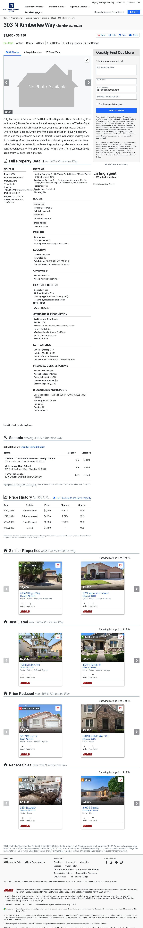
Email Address (102, 87)
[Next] (136, 589)
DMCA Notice (60, 876)
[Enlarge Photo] (87, 60)
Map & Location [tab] (32, 52)
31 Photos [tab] (12, 52)
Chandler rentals (62, 851)
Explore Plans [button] (21, 911)
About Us (121, 3)
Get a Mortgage (33, 12)
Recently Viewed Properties (109, 12)
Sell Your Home (57, 6)
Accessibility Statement (86, 873)
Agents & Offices (79, 6)
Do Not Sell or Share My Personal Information (76, 869)
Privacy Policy (71, 866)
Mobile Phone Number (108, 97)
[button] (134, 12)
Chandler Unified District (33, 447)
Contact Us (71, 862)
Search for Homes (34, 6)
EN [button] (139, 2)
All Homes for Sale (12, 862)
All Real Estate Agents (34, 862)
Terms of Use (122, 155)
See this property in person (110, 104)
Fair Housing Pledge (79, 876)
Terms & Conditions (63, 873)
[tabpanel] (47, 85)
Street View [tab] (53, 52)
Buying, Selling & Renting (103, 3)
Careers (131, 3)
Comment (105, 67)
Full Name (101, 80)
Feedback (58, 862)
